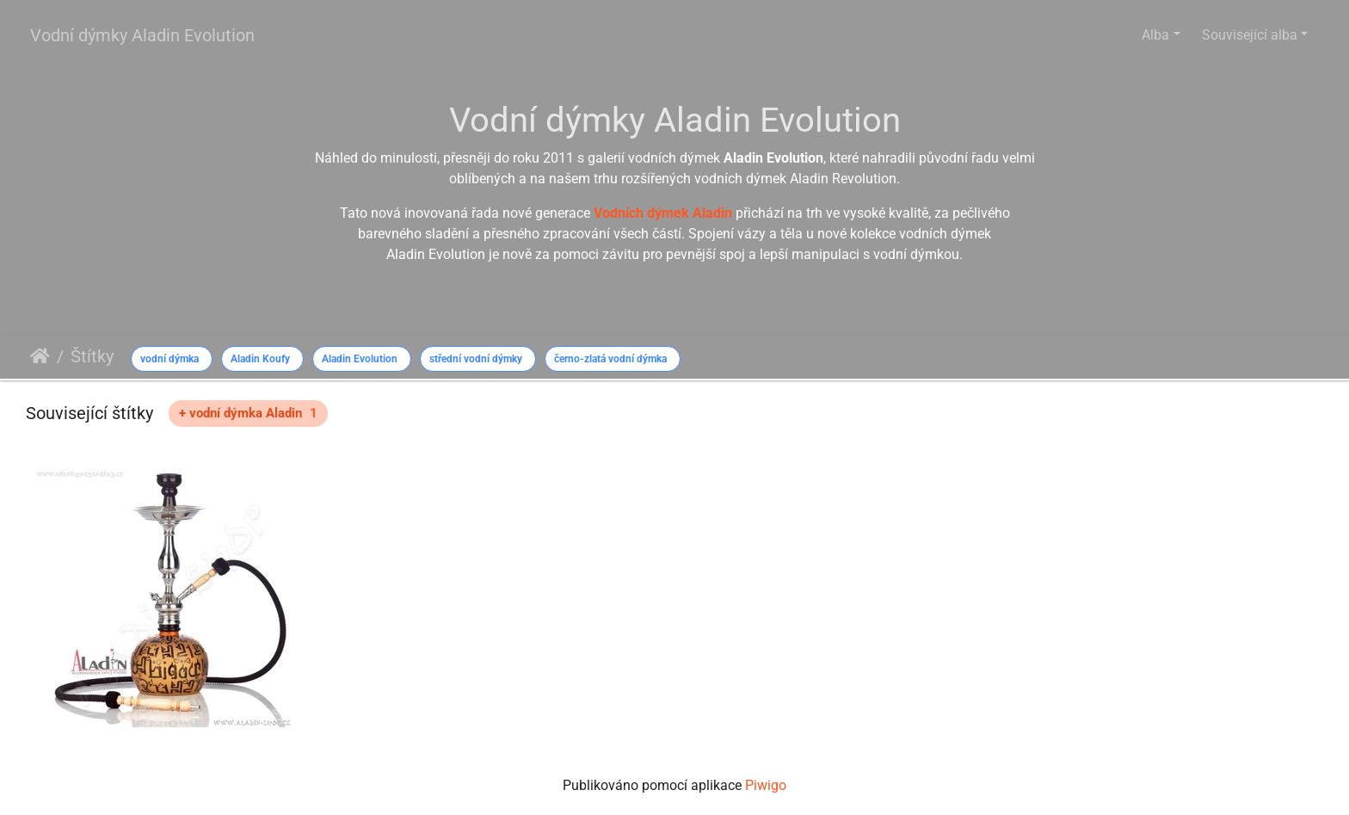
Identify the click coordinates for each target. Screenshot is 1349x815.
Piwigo (765, 785)
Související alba (1249, 35)
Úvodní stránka (40, 356)
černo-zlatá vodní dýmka (610, 359)
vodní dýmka (169, 359)
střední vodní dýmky (475, 359)
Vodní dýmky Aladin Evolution (142, 35)
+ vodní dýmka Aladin (248, 413)
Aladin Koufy (260, 359)
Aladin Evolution (359, 359)
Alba (1155, 35)
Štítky (92, 356)
